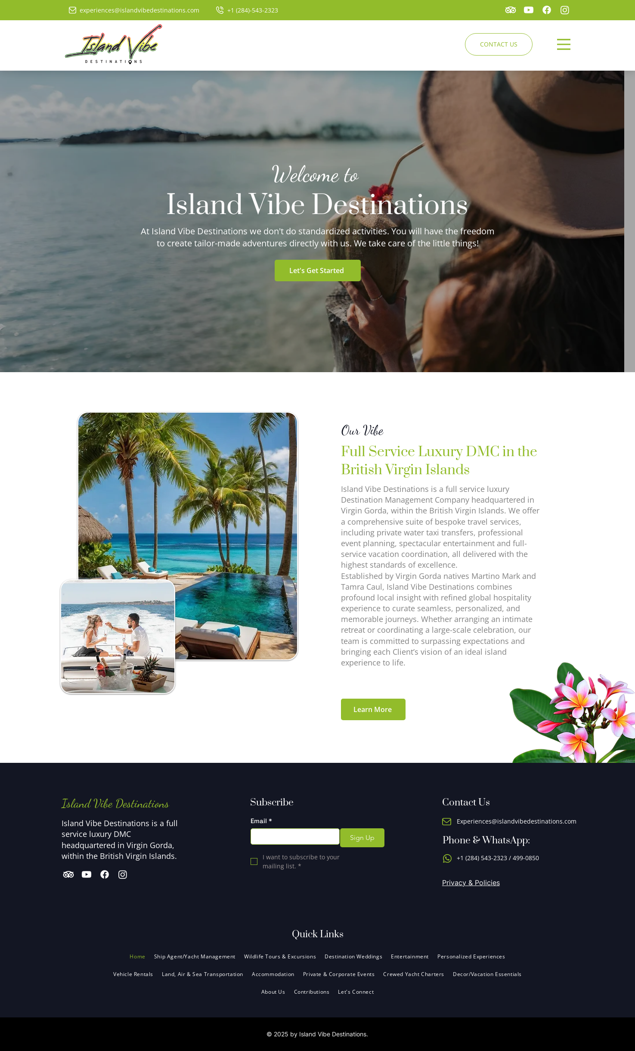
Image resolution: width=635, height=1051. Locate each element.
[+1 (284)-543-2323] (250, 9)
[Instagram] (564, 10)
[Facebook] (546, 10)
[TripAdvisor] (510, 10)
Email (261, 821)
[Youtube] (528, 10)
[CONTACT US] (499, 44)
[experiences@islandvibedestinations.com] (136, 9)
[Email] (292, 836)
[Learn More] (373, 709)
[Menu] (563, 44)
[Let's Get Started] (318, 270)
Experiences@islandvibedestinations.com (516, 821)
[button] (273, 974)
